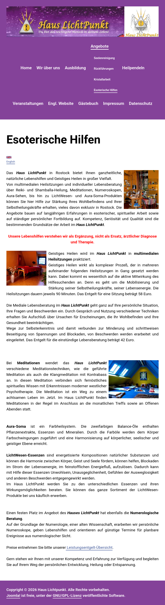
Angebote (100, 46)
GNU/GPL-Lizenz (67, 595)
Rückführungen (104, 68)
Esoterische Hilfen (105, 90)
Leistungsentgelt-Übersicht (89, 547)
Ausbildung (75, 67)
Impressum (113, 103)
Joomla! (13, 595)
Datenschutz (140, 103)
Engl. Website (61, 103)
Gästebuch (88, 103)
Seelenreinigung (104, 58)
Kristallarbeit (102, 79)
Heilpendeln (133, 67)
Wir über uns (48, 67)
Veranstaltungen (28, 103)
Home (26, 67)
